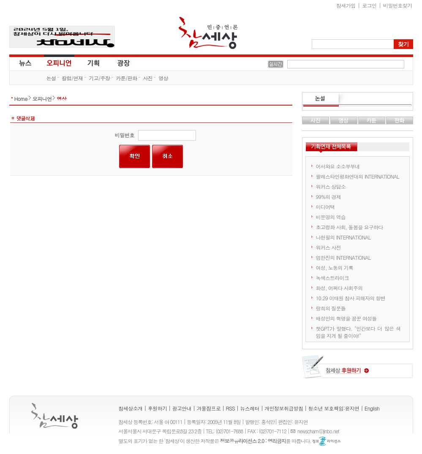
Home (20, 98)
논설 (51, 78)
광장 (117, 62)
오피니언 (59, 62)
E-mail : (294, 431)
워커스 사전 (328, 247)
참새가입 (346, 5)
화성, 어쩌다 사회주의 (339, 287)
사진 (147, 78)
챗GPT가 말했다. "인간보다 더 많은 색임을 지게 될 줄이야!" (358, 332)
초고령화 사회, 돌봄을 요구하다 (349, 227)
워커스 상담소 (331, 186)
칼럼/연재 (72, 78)
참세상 (208, 33)
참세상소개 (131, 408)
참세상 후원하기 (357, 370)
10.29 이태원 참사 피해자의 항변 (351, 298)
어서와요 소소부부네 (338, 166)
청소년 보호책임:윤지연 (333, 408)
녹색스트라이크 (332, 277)
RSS (230, 408)
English (372, 408)
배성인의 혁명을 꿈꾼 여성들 (346, 318)
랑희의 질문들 (331, 308)
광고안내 (182, 408)
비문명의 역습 (331, 216)
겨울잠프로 (208, 408)
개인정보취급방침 (283, 408)
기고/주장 (99, 78)
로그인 (369, 5)
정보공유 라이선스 (326, 441)
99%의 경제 (328, 196)
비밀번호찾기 (397, 5)
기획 (94, 62)
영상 (163, 78)
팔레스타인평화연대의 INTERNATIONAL (357, 176)
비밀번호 (124, 135)
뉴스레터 (249, 408)
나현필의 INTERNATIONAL (343, 237)
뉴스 (24, 62)
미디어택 (325, 206)
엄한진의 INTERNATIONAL (343, 257)
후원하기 (157, 408)
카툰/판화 (126, 78)
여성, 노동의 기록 (335, 267)
